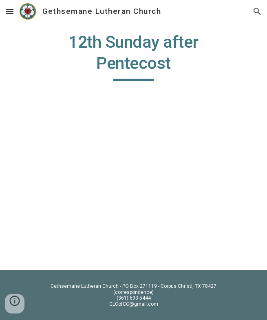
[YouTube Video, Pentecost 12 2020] (133, 190)
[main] (133, 56)
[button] (10, 11)
